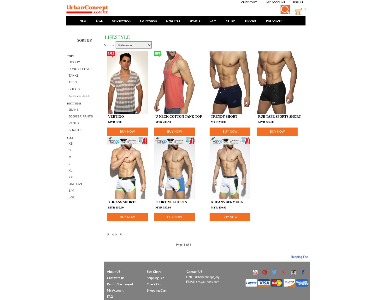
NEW (83, 20)
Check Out (154, 284)
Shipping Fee (299, 257)
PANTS (74, 123)
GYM (213, 20)
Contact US (194, 272)
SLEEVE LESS (79, 96)
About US (113, 272)
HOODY (74, 62)
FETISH (230, 20)
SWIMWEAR (148, 20)
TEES (73, 82)
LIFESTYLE (173, 20)
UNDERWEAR (121, 20)
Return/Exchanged (120, 284)
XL (70, 170)
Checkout (249, 2)
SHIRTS (74, 89)
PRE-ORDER (274, 20)
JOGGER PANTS (81, 116)
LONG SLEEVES (81, 69)
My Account (275, 2)
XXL (72, 177)
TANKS (74, 75)
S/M (71, 190)
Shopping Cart (156, 290)
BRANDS (251, 20)
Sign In (298, 2)
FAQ (110, 297)
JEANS (74, 109)
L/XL (72, 197)
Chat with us (115, 278)
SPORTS (194, 20)
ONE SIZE (76, 184)
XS (71, 143)
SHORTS (75, 130)
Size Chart (154, 272)
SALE (99, 20)
